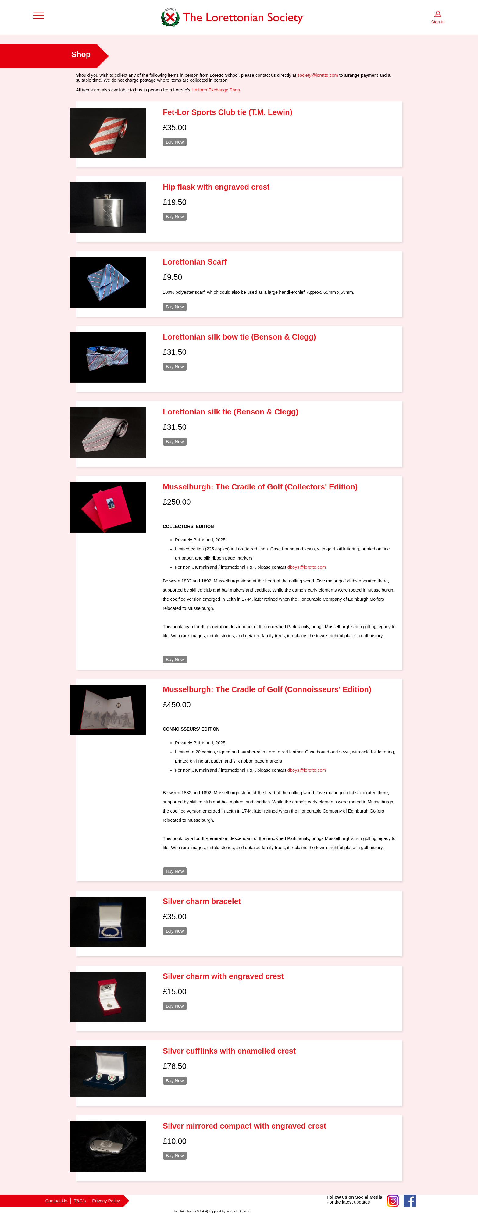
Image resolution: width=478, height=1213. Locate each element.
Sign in (438, 22)
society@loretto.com (318, 75)
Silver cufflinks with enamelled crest (229, 1051)
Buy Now (175, 142)
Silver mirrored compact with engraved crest (244, 1126)
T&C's (80, 1200)
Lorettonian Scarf (195, 262)
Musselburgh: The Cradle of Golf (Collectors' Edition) (260, 486)
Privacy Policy (106, 1200)
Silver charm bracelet (202, 901)
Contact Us (56, 1200)
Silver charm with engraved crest (223, 976)
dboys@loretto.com (306, 567)
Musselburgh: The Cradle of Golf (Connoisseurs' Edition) (267, 689)
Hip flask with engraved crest (216, 187)
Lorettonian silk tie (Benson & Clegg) (230, 411)
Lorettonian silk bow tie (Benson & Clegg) (239, 337)
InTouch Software (238, 1211)
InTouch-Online (182, 1211)
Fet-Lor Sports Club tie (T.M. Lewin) (227, 112)
